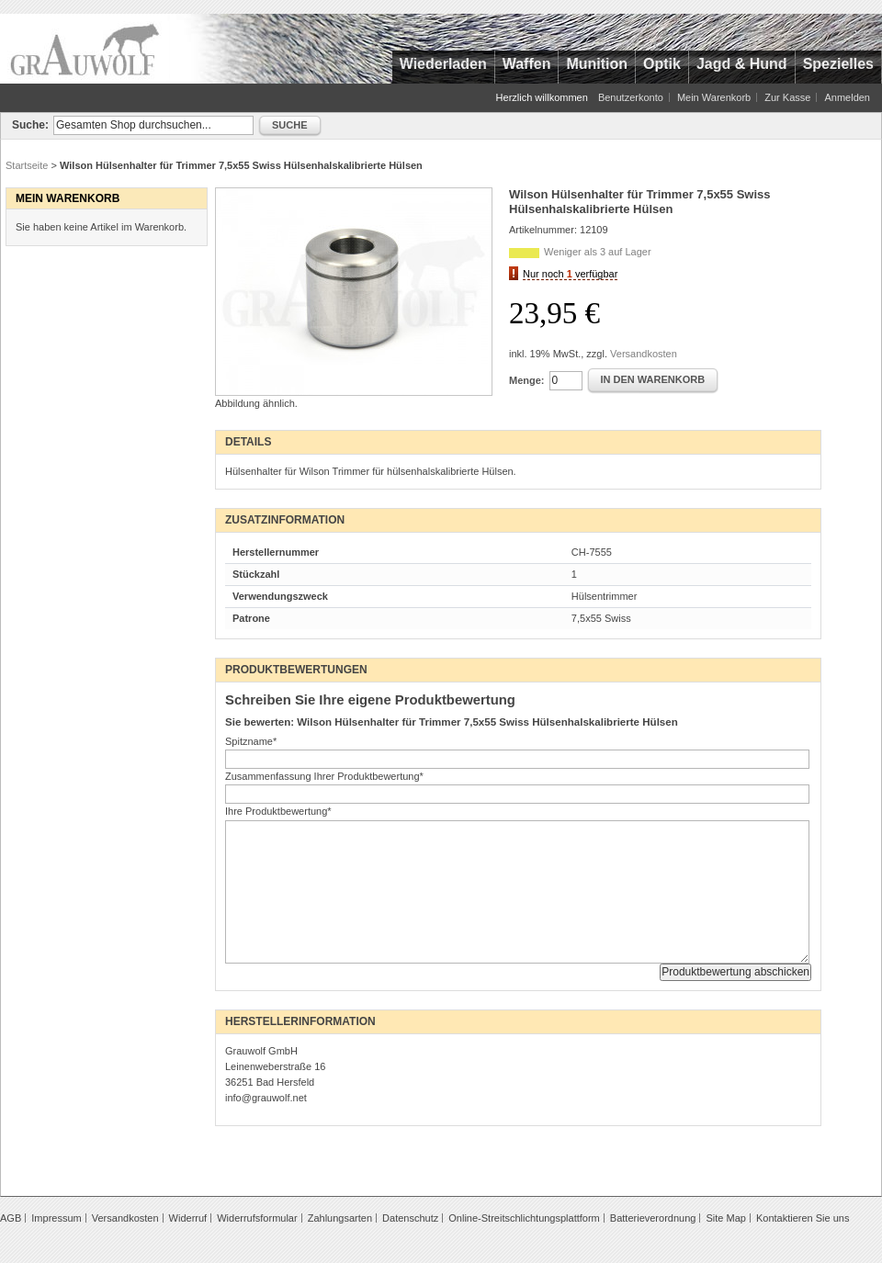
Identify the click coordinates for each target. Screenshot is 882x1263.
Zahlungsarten (340, 1218)
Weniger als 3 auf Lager (597, 251)
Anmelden (847, 97)
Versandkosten (643, 353)
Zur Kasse (787, 97)
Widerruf (188, 1218)
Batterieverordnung (653, 1218)
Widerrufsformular (257, 1218)
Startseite (27, 165)
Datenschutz (410, 1218)
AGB (10, 1218)
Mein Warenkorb (714, 97)
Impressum (56, 1218)
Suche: (30, 124)
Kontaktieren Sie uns (803, 1218)
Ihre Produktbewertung (278, 811)
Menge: (527, 380)
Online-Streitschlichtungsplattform (523, 1218)
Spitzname (251, 741)
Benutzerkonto (630, 97)
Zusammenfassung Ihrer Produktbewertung (324, 776)
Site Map (725, 1218)
